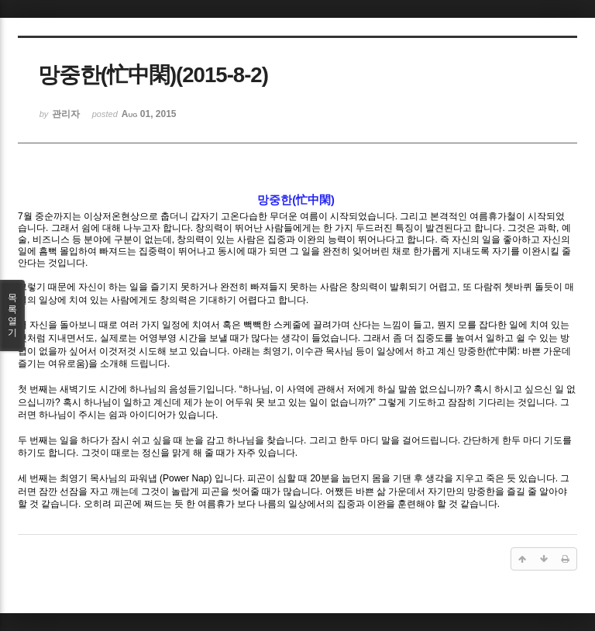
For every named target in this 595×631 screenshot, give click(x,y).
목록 (12, 315)
